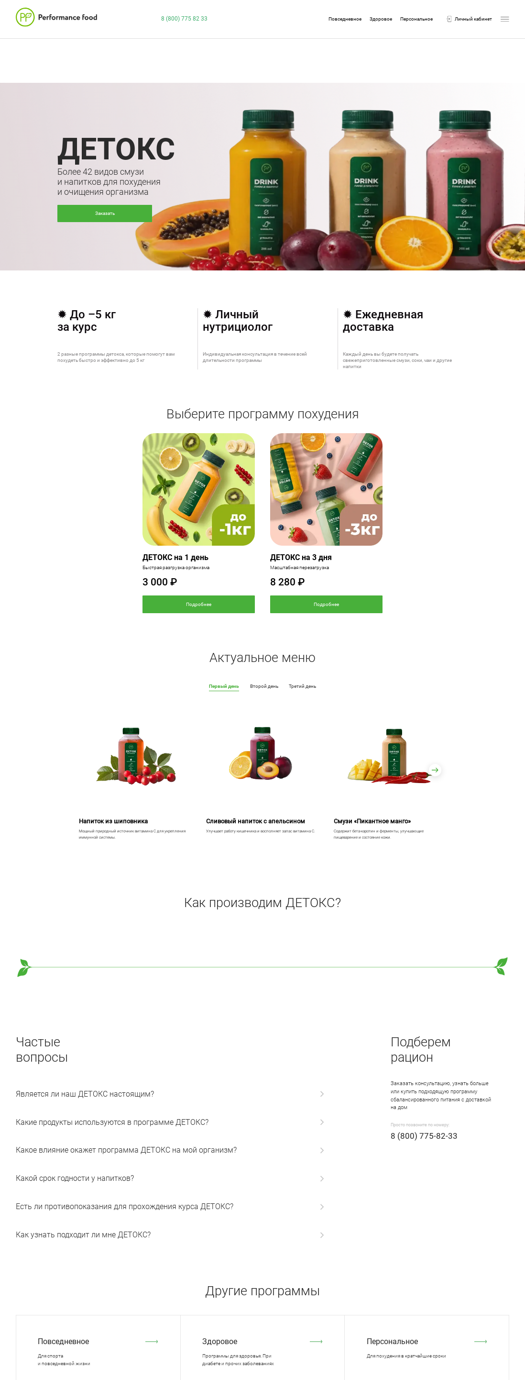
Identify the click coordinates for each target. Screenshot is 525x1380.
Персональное (416, 19)
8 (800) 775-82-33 (424, 1136)
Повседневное (344, 19)
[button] (435, 770)
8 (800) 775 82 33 (184, 19)
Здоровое (381, 19)
